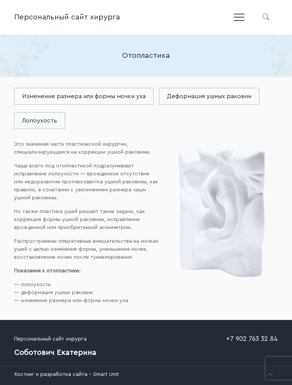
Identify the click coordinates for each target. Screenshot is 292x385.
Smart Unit (106, 374)
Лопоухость (39, 121)
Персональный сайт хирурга (67, 17)
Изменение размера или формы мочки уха (84, 96)
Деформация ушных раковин (209, 96)
